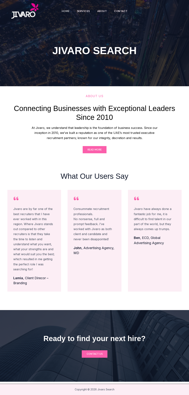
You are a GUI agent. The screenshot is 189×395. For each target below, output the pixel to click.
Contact (122, 11)
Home (64, 11)
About (102, 11)
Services (83, 11)
